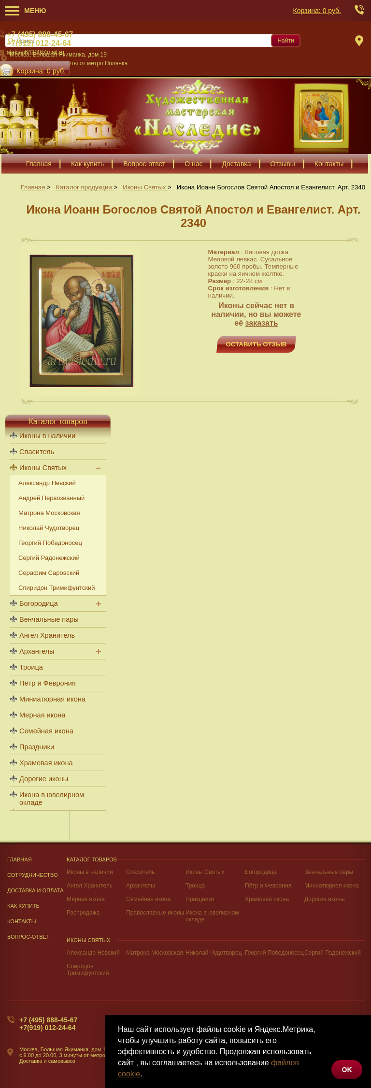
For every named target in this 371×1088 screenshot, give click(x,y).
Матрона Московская (49, 512)
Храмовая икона (46, 763)
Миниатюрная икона (52, 699)
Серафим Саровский (48, 572)
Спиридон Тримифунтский (56, 587)
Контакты (21, 921)
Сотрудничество (32, 875)
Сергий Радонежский (49, 557)
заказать (261, 323)
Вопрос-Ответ (28, 937)
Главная (19, 859)
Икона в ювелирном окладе (51, 798)
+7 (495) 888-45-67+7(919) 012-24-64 (48, 1023)
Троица (31, 667)
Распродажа (83, 912)
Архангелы (36, 651)
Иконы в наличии (47, 436)
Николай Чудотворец (48, 527)
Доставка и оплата (35, 890)
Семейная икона (46, 731)
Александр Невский (47, 483)
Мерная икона (42, 715)
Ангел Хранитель (47, 635)
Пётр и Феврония (47, 683)
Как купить (23, 906)
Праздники (36, 747)
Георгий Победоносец (50, 542)
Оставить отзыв (256, 344)
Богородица (38, 603)
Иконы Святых (43, 468)
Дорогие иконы (43, 779)
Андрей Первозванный (51, 497)
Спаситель (36, 452)
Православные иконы (155, 912)
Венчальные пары (49, 619)
